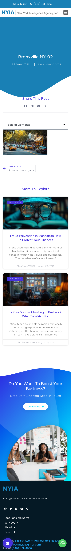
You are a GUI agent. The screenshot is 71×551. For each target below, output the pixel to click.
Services (11, 522)
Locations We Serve (16, 518)
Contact (9, 532)
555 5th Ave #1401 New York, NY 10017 (38, 541)
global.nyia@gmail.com (26, 544)
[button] (65, 12)
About (9, 527)
